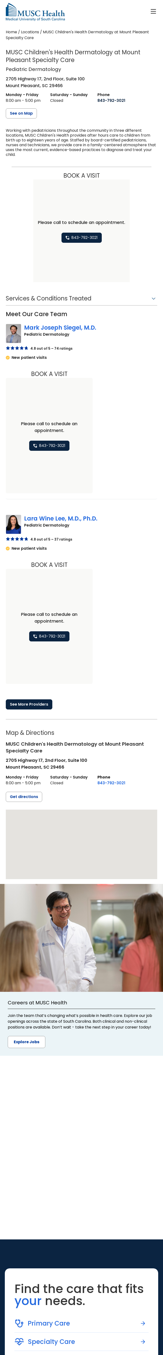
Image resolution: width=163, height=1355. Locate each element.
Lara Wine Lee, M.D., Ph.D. (60, 518)
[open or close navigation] (153, 11)
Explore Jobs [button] (26, 1042)
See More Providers (29, 704)
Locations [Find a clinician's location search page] (30, 32)
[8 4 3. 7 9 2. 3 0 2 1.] (111, 101)
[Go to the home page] (35, 12)
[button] (81, 300)
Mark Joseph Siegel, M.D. (60, 328)
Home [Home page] (11, 32)
